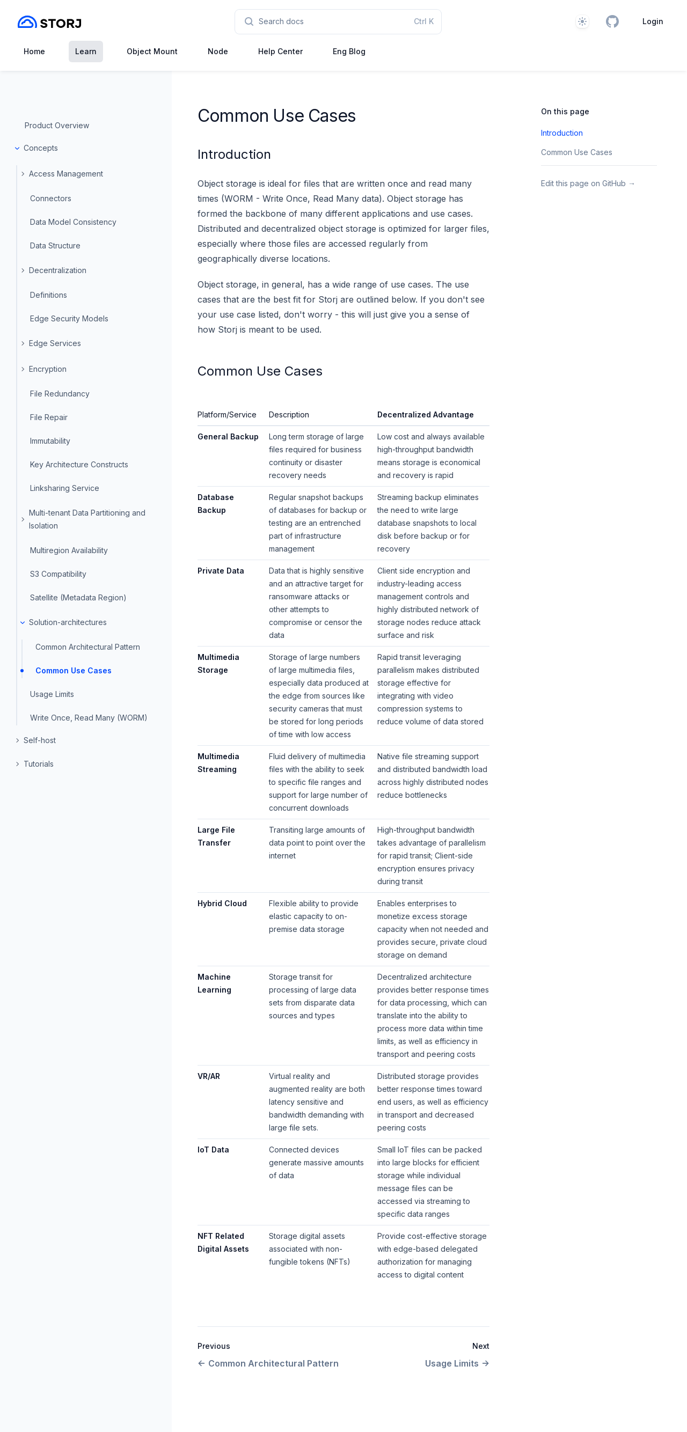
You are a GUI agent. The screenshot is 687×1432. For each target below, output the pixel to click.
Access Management (66, 173)
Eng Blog (349, 51)
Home (34, 51)
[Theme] (582, 21)
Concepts (41, 147)
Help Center (280, 51)
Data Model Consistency (73, 221)
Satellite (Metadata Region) (78, 597)
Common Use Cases (73, 670)
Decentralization (57, 270)
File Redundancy (60, 393)
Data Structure (55, 245)
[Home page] (49, 22)
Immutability (50, 440)
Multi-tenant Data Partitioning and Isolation (87, 519)
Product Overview (57, 125)
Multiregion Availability (69, 550)
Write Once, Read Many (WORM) (89, 717)
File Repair (49, 417)
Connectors (50, 198)
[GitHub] (612, 21)
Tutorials (39, 763)
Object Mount (152, 51)
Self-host (40, 740)
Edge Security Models (69, 318)
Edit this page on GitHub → (588, 183)
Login (652, 21)
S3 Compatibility (58, 573)
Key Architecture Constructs (79, 464)
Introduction (234, 154)
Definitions (48, 294)
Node (218, 51)
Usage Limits (52, 694)
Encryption (48, 368)
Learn (86, 51)
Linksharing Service (64, 488)
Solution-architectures (68, 622)
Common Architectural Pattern (87, 646)
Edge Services (55, 343)
